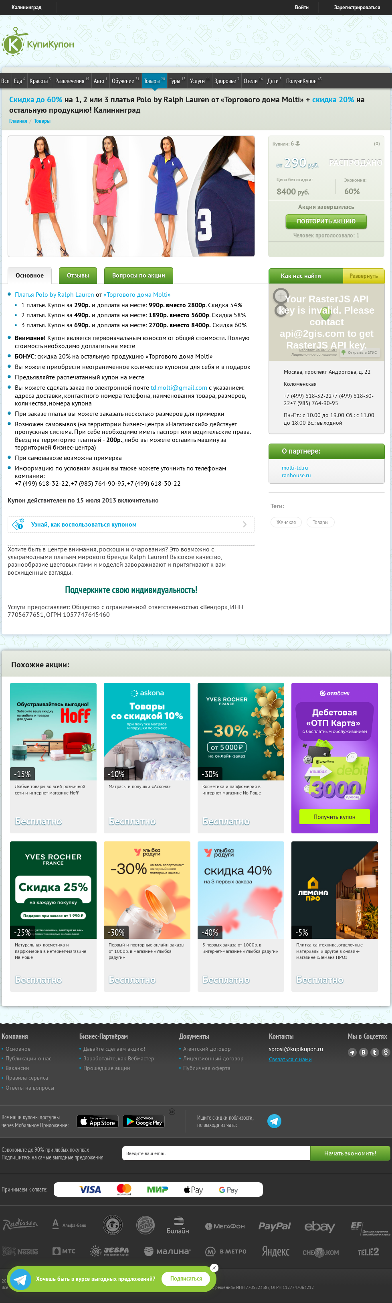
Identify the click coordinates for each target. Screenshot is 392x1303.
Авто (100, 80)
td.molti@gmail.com (179, 387)
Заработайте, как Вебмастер (118, 1058)
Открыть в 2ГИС (362, 353)
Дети (274, 80)
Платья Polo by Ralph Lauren (54, 294)
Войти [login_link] (302, 7)
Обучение (125, 80)
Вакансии (17, 1068)
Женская (286, 522)
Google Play (144, 1121)
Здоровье (226, 80)
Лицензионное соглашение (314, 355)
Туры (178, 80)
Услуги (200, 80)
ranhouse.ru (296, 475)
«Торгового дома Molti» (137, 294)
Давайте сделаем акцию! (114, 1048)
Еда (19, 80)
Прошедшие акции (106, 1068)
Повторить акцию (326, 221)
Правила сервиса (27, 1077)
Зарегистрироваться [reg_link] (357, 7)
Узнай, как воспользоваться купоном (84, 524)
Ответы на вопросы (30, 1087)
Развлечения (72, 80)
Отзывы (78, 275)
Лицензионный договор (213, 1058)
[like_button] (369, 144)
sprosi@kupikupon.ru (296, 1049)
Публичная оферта (206, 1068)
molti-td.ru (295, 467)
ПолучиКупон (304, 80)
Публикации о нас (28, 1058)
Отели (253, 80)
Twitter (374, 1052)
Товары (154, 80)
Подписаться (186, 1278)
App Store (98, 1121)
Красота (40, 80)
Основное (30, 275)
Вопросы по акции (138, 275)
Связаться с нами (290, 1059)
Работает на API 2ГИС (318, 350)
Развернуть (364, 276)
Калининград (26, 7)
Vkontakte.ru (363, 1052)
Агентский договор (207, 1048)
